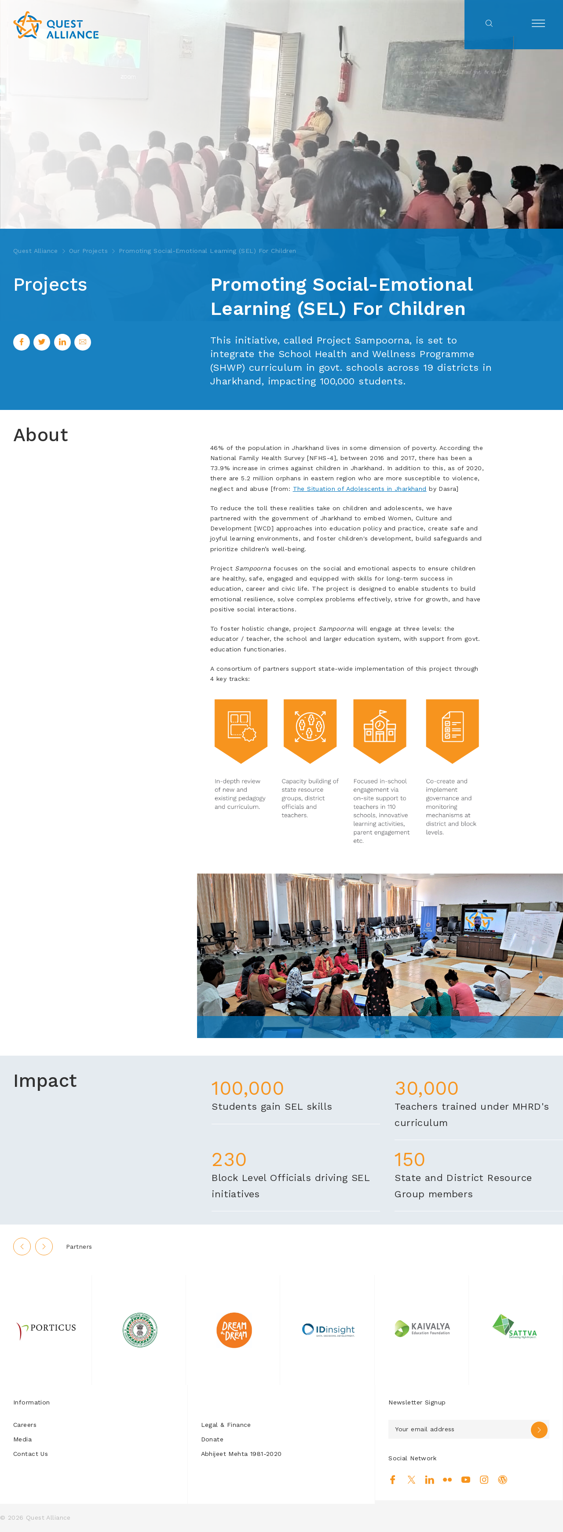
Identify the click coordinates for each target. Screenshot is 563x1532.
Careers (25, 1424)
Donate (212, 1439)
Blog (502, 1479)
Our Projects (88, 250)
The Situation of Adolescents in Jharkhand (360, 488)
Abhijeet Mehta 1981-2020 (241, 1453)
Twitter (411, 1479)
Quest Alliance (35, 250)
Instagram (484, 1479)
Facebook (393, 1479)
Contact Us (30, 1453)
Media (22, 1439)
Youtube (466, 1479)
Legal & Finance (226, 1424)
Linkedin (429, 1479)
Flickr (447, 1479)
